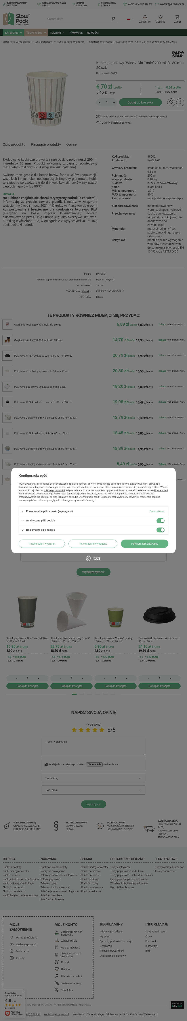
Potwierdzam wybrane (41, 543)
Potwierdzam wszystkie (144, 543)
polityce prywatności (54, 490)
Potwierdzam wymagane (93, 543)
